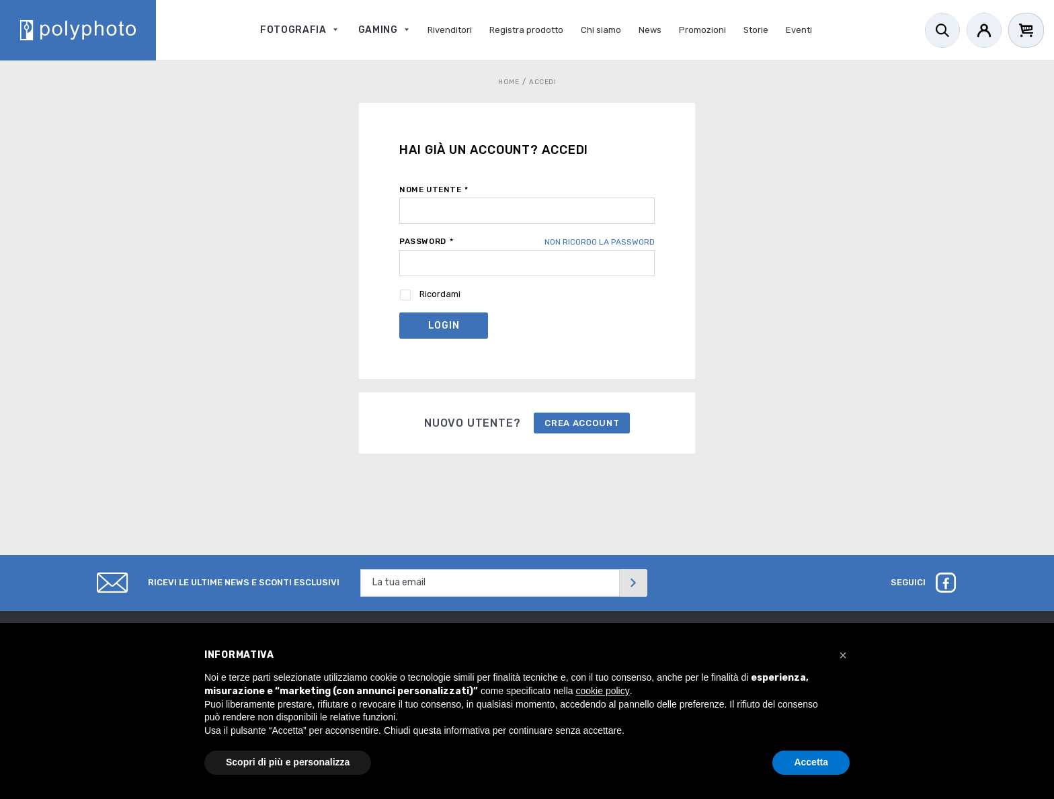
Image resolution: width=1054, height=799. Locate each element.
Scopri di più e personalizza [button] (288, 762)
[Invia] (633, 583)
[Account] (984, 30)
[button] (843, 655)
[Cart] (1026, 30)
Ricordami (439, 294)
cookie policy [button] (603, 690)
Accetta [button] (811, 762)
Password (426, 241)
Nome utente (434, 189)
